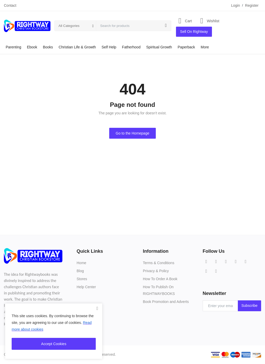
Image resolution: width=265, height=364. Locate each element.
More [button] (205, 47)
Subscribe (249, 305)
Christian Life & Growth (77, 47)
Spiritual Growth (159, 47)
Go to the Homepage (132, 133)
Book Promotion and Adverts (166, 302)
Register (252, 5)
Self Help (109, 47)
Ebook (32, 47)
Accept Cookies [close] (53, 344)
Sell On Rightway (194, 31)
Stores (82, 279)
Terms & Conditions (158, 263)
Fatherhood (131, 47)
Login (235, 5)
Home (81, 263)
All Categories (68, 26)
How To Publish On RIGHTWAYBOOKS (159, 290)
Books (48, 47)
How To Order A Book (160, 279)
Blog (80, 271)
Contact (10, 5)
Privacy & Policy (156, 271)
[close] (97, 308)
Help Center (86, 287)
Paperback (186, 47)
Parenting (13, 47)
